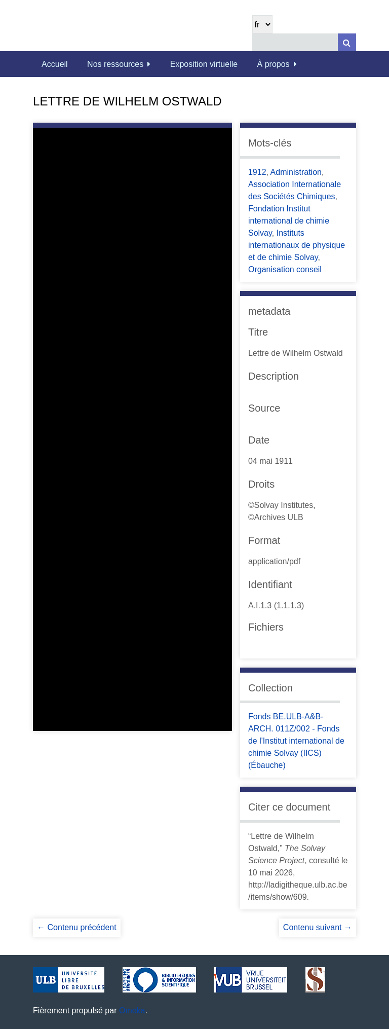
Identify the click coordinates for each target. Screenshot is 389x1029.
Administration (296, 172)
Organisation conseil (285, 269)
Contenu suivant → (317, 927)
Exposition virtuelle (204, 64)
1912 (257, 172)
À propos (273, 64)
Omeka (132, 1010)
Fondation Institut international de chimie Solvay (288, 220)
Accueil (55, 64)
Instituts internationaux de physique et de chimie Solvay (296, 245)
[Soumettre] (347, 42)
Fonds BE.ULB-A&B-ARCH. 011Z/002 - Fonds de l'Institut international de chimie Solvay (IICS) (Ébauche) (296, 740)
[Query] (304, 42)
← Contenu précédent (76, 927)
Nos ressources (115, 64)
